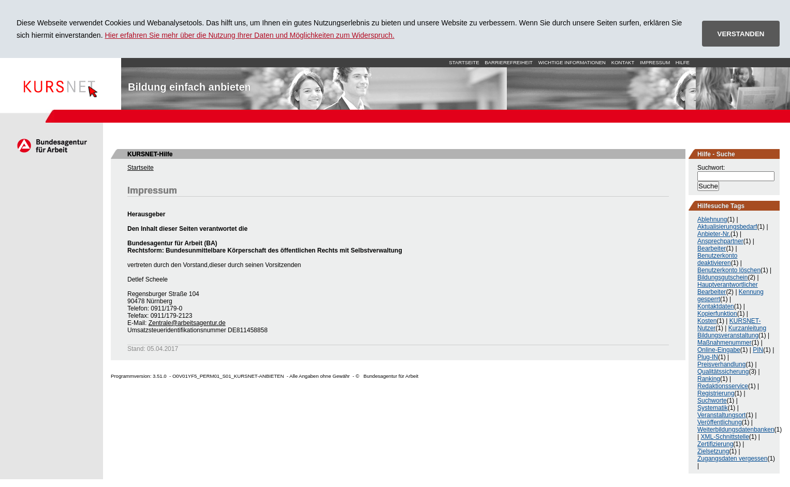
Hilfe (683, 62)
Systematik (712, 407)
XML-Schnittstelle (724, 436)
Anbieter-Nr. (713, 234)
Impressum (655, 62)
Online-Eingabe (718, 349)
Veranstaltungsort (721, 415)
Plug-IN (707, 357)
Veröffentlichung (719, 422)
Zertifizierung (715, 444)
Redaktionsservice (722, 386)
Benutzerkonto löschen (728, 270)
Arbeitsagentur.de (51, 145)
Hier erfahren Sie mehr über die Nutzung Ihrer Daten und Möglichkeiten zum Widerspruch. (249, 35)
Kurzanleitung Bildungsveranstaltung (731, 331)
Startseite (60, 84)
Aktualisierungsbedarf (727, 226)
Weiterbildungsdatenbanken (735, 429)
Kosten (706, 320)
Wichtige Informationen (572, 62)
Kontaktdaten (715, 306)
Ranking (708, 378)
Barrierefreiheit (509, 62)
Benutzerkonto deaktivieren (717, 259)
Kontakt (623, 62)
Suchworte (712, 400)
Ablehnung (712, 219)
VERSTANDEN (741, 34)
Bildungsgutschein (722, 277)
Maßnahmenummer (724, 342)
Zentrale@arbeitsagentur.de (187, 323)
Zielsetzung (713, 451)
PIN (758, 349)
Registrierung (715, 393)
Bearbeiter (711, 248)
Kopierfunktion (717, 313)
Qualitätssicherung (723, 371)
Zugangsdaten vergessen (732, 458)
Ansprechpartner (720, 241)
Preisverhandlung (721, 364)
